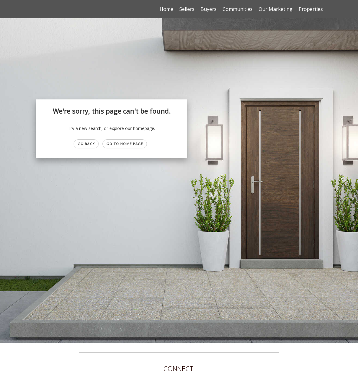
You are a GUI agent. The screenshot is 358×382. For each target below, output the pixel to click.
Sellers (186, 9)
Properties (311, 9)
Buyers (209, 9)
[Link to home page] (35, 9)
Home (166, 9)
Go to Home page (124, 143)
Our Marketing (276, 9)
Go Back (86, 143)
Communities (238, 9)
